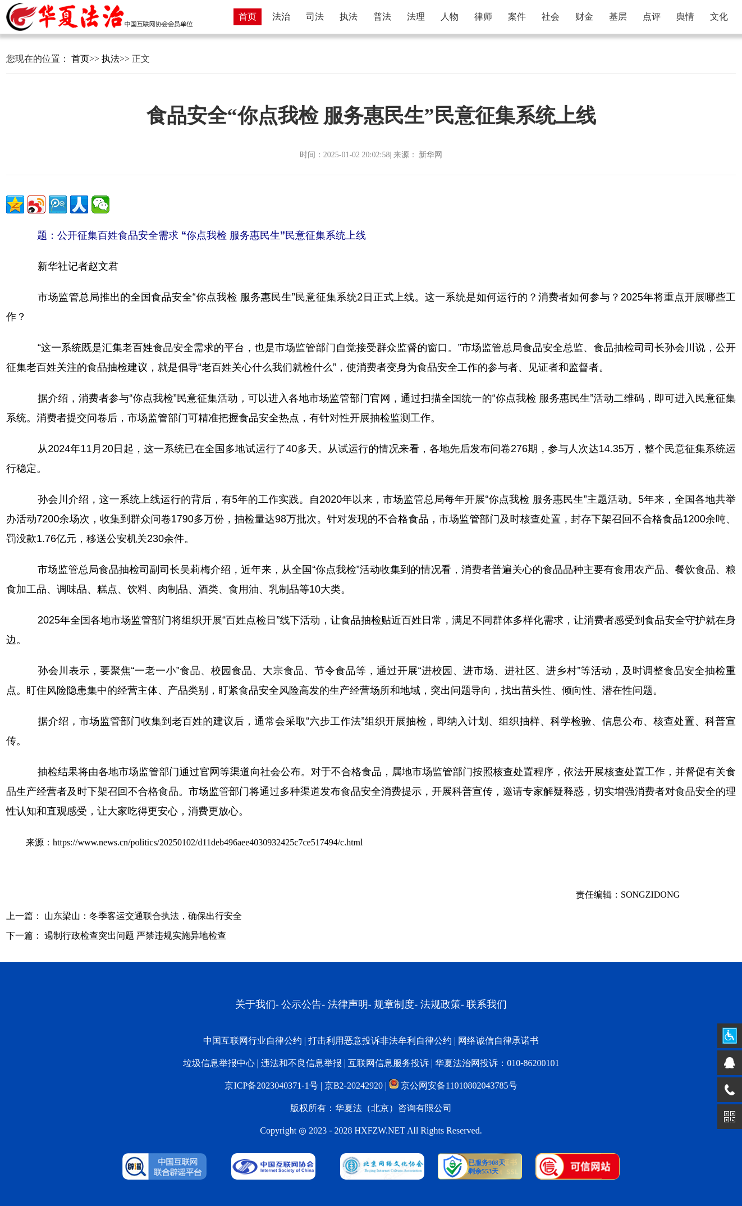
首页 (80, 58)
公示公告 (301, 1004)
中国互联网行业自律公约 (252, 1040)
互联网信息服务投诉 (388, 1063)
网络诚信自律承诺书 (498, 1040)
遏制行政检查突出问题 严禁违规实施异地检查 (135, 935)
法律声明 (348, 1004)
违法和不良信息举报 (301, 1063)
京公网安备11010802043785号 (453, 1085)
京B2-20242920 (353, 1085)
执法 (111, 58)
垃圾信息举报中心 (219, 1063)
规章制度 (394, 1004)
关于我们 (255, 1004)
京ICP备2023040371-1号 (271, 1085)
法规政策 (440, 1004)
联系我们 (486, 1004)
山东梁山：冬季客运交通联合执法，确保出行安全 (143, 916)
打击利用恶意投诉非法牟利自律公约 (380, 1040)
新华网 (430, 155)
